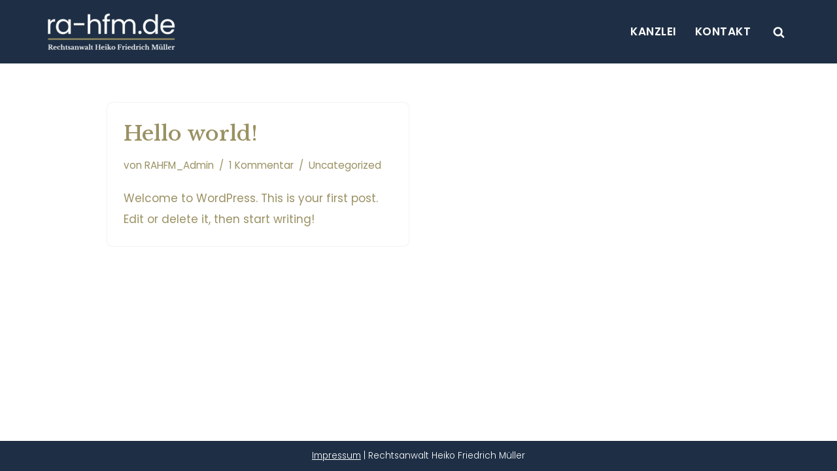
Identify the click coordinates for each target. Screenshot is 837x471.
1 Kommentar (261, 165)
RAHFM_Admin (179, 165)
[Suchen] (779, 32)
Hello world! (191, 133)
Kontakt (723, 31)
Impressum (336, 455)
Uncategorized (345, 165)
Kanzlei (653, 31)
